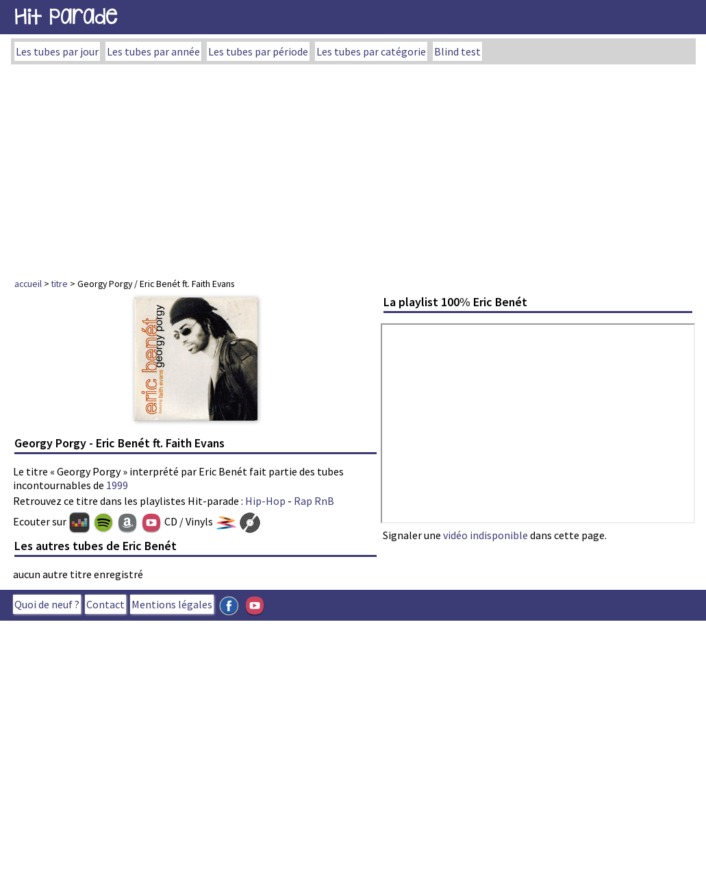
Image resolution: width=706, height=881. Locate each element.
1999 (117, 485)
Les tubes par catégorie (371, 51)
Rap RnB (314, 501)
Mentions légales (171, 604)
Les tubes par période (258, 51)
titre (59, 283)
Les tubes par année (153, 51)
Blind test (457, 51)
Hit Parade (65, 16)
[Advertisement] (353, 167)
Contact (105, 604)
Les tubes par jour (57, 51)
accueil (28, 283)
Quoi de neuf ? (46, 604)
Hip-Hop (265, 501)
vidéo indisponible (485, 535)
